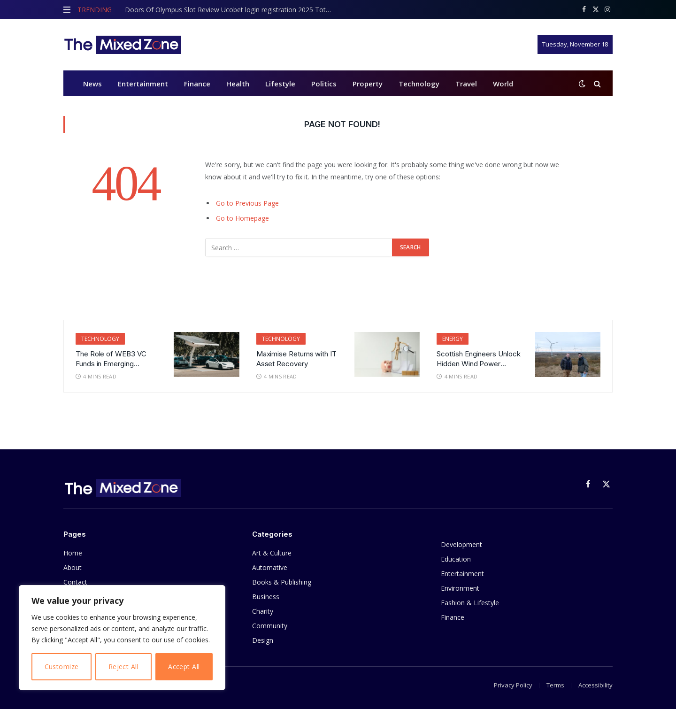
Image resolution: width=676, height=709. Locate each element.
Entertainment (143, 83)
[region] (122, 637)
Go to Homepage (242, 218)
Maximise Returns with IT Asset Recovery (296, 358)
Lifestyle (280, 83)
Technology (419, 83)
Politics (324, 83)
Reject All (123, 666)
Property (368, 83)
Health (237, 83)
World (503, 83)
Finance (197, 83)
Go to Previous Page (247, 203)
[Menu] (66, 9)
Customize (62, 666)
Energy (452, 339)
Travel (466, 83)
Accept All (184, 666)
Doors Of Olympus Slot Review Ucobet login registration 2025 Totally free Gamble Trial (230, 10)
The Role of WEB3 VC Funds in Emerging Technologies (111, 359)
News (92, 83)
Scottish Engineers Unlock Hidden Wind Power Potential (478, 359)
